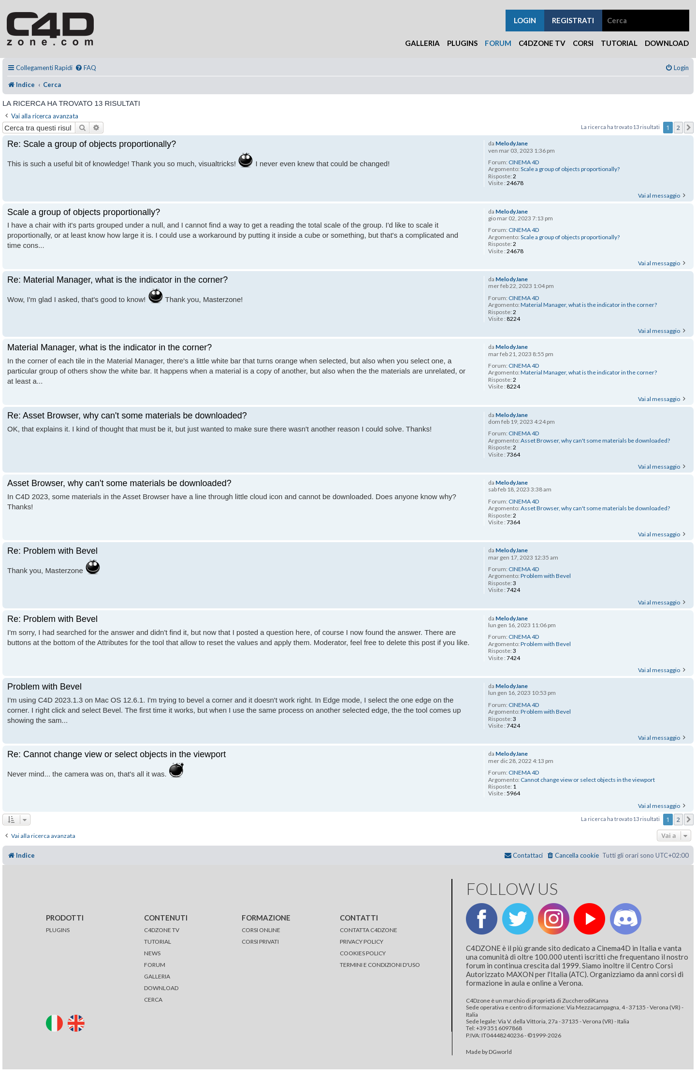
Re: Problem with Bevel (52, 551)
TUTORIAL (157, 941)
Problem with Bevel (546, 576)
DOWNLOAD (161, 988)
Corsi (583, 43)
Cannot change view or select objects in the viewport (588, 780)
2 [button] (678, 127)
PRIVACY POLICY (361, 941)
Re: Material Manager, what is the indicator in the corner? (117, 280)
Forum (498, 43)
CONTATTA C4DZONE (368, 930)
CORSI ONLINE (261, 930)
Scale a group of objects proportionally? (570, 169)
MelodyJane (511, 143)
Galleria (422, 43)
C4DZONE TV (161, 930)
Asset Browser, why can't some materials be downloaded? (595, 440)
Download (667, 43)
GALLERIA (157, 976)
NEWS (152, 953)
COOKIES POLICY (363, 953)
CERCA (153, 999)
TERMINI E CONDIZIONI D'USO (380, 964)
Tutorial (619, 43)
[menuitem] (85, 68)
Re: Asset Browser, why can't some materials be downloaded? (127, 415)
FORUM (154, 964)
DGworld (500, 1052)
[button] (689, 127)
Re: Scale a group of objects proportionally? (91, 144)
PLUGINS (58, 930)
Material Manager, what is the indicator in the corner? (589, 305)
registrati (573, 20)
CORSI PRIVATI (260, 941)
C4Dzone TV (542, 43)
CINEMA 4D (523, 162)
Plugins (462, 43)
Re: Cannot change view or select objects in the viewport (116, 754)
